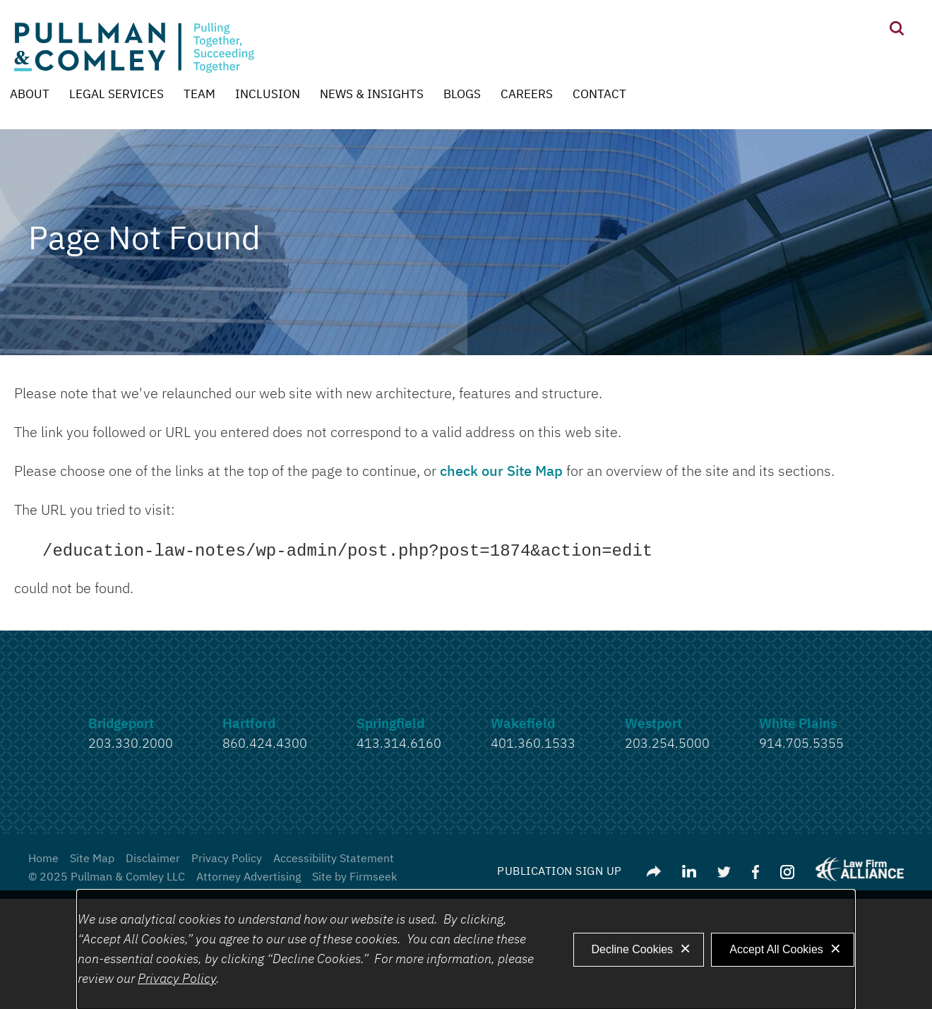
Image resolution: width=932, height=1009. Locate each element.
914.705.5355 (801, 744)
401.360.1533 (533, 744)
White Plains (798, 724)
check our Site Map (501, 472)
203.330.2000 (130, 744)
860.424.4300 (264, 744)
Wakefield (523, 724)
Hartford (248, 724)
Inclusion (267, 95)
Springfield (390, 724)
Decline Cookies (633, 949)
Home (43, 859)
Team (199, 95)
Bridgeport (121, 724)
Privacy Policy (226, 859)
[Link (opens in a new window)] (689, 872)
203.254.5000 (667, 744)
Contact (599, 95)
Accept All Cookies (776, 949)
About (29, 95)
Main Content (413, 18)
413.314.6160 (399, 744)
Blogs (462, 95)
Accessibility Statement (333, 859)
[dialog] (466, 949)
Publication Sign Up (559, 872)
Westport (653, 724)
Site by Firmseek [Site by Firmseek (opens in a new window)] (354, 877)
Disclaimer (153, 859)
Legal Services (116, 95)
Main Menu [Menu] (421, 18)
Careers (527, 95)
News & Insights (372, 95)
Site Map (92, 859)
